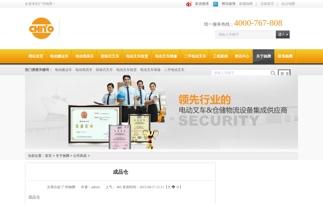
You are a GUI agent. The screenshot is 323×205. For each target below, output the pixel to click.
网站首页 (35, 56)
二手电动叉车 (195, 56)
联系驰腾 (285, 56)
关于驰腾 (263, 56)
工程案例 (220, 56)
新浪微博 (202, 4)
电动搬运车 (59, 56)
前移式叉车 (110, 56)
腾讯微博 (228, 4)
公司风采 (81, 156)
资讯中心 (242, 56)
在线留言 (267, 4)
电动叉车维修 (166, 56)
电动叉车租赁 (137, 56)
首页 (48, 156)
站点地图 (288, 4)
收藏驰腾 (246, 4)
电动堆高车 (84, 56)
